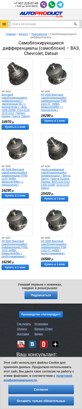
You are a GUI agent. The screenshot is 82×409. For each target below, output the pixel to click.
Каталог (23, 34)
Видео (38, 333)
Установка (41, 323)
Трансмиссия (39, 34)
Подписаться (41, 295)
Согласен (41, 389)
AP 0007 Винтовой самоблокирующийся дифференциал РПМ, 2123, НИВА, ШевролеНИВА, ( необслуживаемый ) (15, 249)
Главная (11, 34)
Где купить (24, 323)
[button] (4, 24)
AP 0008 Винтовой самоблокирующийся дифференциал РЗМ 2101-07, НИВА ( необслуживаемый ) (53, 247)
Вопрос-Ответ (43, 328)
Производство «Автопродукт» (41, 314)
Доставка (23, 333)
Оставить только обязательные (41, 401)
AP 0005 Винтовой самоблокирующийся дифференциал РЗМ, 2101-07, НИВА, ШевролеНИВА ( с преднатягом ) (54, 102)
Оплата (22, 328)
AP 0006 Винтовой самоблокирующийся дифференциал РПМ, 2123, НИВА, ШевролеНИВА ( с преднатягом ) (15, 177)
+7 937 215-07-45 (26, 3)
